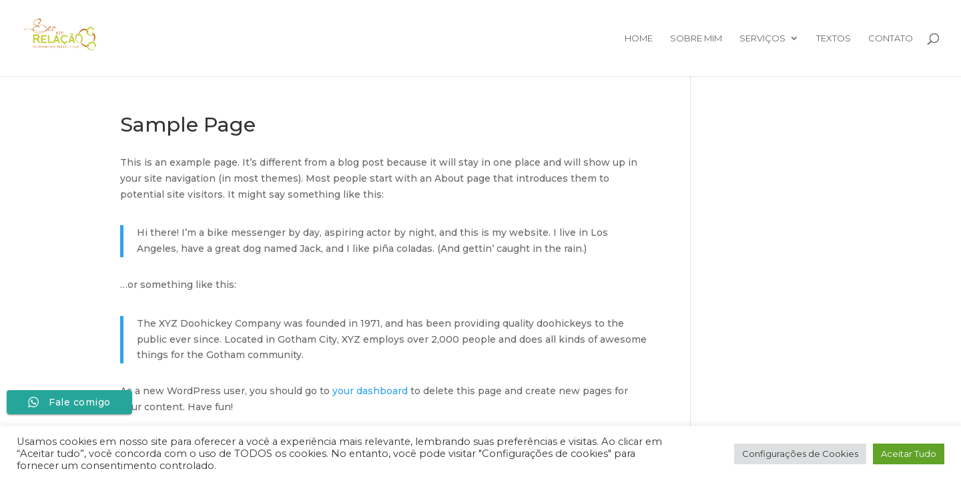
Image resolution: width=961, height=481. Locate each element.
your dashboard (370, 391)
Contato (890, 38)
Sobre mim (696, 38)
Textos (833, 38)
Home (639, 38)
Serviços (762, 38)
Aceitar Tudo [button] (908, 453)
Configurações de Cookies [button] (800, 453)
